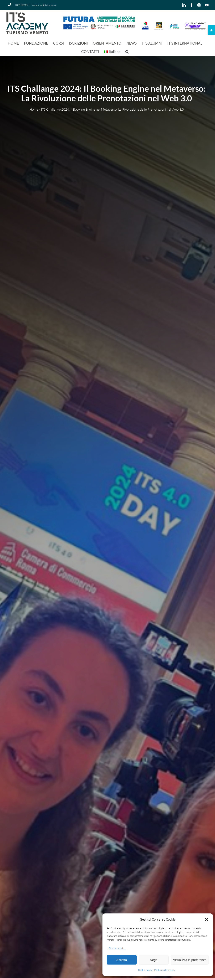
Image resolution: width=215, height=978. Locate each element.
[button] (207, 919)
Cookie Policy (145, 969)
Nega (153, 960)
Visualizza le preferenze (189, 960)
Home (33, 109)
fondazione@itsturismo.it (44, 5)
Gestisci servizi (117, 948)
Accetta (121, 960)
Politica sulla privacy (164, 969)
